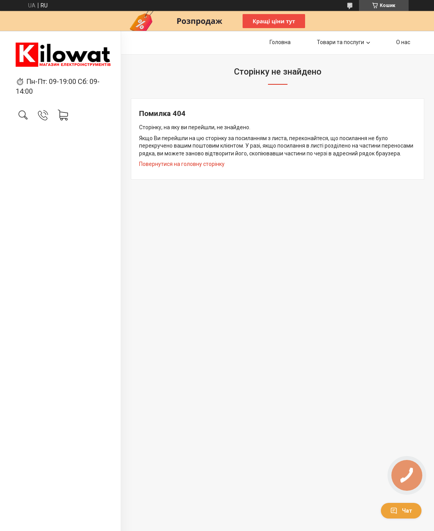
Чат (401, 510)
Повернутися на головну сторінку (182, 164)
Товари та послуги (340, 42)
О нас (403, 42)
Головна (280, 42)
